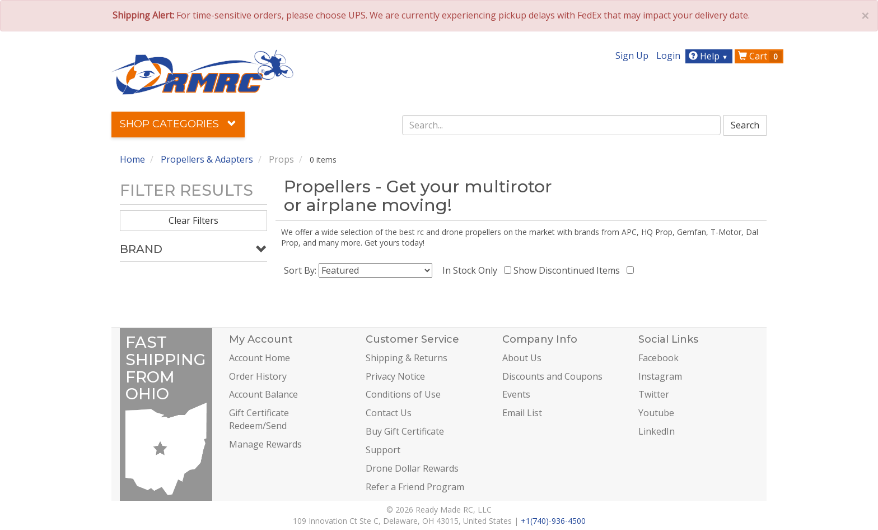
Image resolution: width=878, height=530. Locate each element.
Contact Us (389, 413)
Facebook (658, 358)
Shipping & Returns (406, 358)
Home (132, 159)
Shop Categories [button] (178, 124)
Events (516, 394)
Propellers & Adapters (207, 159)
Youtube (656, 413)
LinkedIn (656, 431)
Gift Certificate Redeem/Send (259, 419)
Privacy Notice (395, 376)
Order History (258, 376)
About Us (521, 358)
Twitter (653, 394)
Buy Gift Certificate (405, 431)
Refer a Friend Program (415, 487)
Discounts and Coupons (552, 376)
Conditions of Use (403, 394)
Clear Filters (193, 220)
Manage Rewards (265, 444)
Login (668, 55)
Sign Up (631, 55)
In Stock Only (472, 270)
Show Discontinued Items (568, 270)
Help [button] (710, 56)
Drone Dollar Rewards (412, 468)
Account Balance (263, 394)
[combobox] (561, 125)
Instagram (660, 376)
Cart (760, 56)
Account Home (259, 358)
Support (383, 450)
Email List (522, 413)
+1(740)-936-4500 (553, 520)
